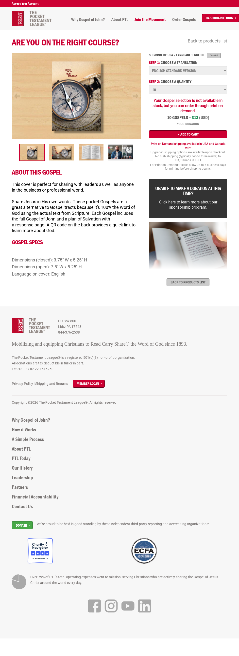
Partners (20, 487)
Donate (21, 525)
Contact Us (22, 506)
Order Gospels (184, 19)
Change (214, 55)
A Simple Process (28, 439)
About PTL (119, 19)
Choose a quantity (170, 82)
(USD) (204, 117)
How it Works (24, 429)
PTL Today (21, 458)
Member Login (88, 383)
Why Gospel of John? (88, 19)
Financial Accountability (35, 496)
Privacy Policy (22, 384)
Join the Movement (150, 19)
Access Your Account (25, 3)
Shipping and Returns (51, 384)
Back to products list (207, 40)
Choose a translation (173, 62)
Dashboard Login (219, 18)
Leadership (22, 477)
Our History (22, 468)
